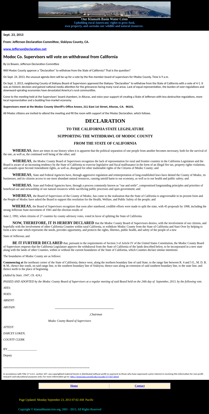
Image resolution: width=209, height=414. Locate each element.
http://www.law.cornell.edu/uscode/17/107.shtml (94, 376)
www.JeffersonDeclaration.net (24, 49)
